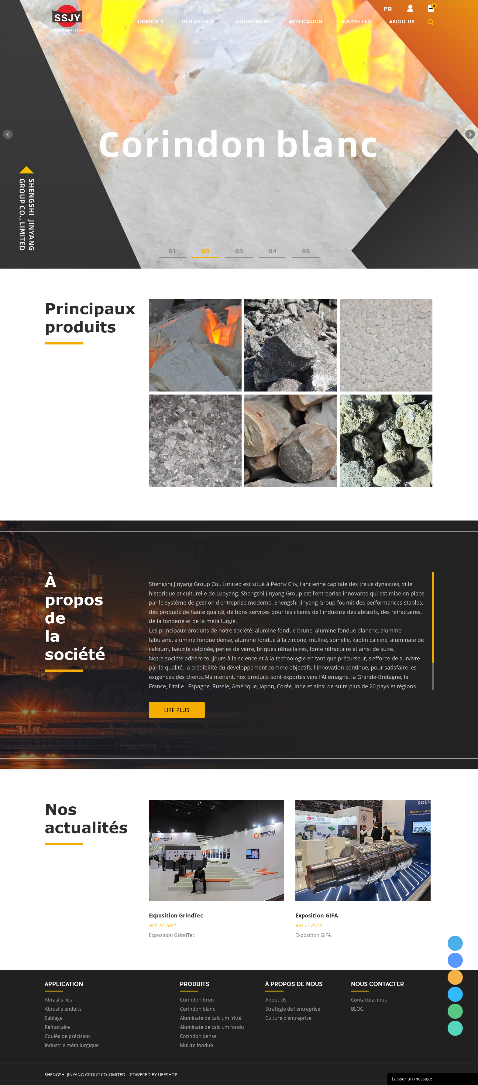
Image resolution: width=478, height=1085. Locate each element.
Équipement (253, 22)
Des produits (200, 22)
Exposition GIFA (316, 915)
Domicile (151, 22)
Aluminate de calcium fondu (212, 1027)
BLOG (357, 1008)
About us (402, 22)
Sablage (54, 1018)
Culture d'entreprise (288, 1018)
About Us (276, 999)
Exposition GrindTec (176, 915)
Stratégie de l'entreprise (292, 1008)
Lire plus (176, 710)
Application (305, 22)
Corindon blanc (197, 1008)
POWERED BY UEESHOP (153, 1074)
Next (470, 134)
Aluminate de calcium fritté (211, 1018)
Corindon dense (198, 1036)
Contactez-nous (369, 999)
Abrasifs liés (58, 999)
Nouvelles (355, 22)
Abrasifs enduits (63, 1008)
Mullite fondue (196, 1045)
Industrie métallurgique (72, 1045)
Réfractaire (57, 1027)
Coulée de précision (67, 1036)
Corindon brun (197, 999)
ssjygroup (455, 943)
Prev (8, 134)
